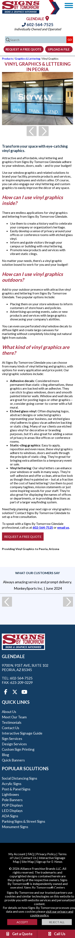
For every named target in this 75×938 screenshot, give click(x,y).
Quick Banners (13, 760)
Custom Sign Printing (18, 749)
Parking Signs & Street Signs (23, 821)
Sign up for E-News (49, 861)
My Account (16, 854)
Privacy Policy (46, 854)
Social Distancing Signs (19, 778)
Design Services (14, 744)
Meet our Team (14, 717)
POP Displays (12, 805)
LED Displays (12, 810)
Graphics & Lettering (27, 58)
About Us (9, 711)
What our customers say (37, 573)
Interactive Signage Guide (22, 733)
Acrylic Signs (11, 783)
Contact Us (10, 728)
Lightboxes (10, 794)
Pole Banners (12, 800)
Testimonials (11, 722)
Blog (5, 754)
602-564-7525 (37, 24)
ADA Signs (10, 816)
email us (63, 527)
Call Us (56, 934)
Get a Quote (19, 934)
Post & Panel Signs (16, 789)
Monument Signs (15, 826)
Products (7, 58)
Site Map (28, 861)
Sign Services (12, 738)
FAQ (31, 854)
